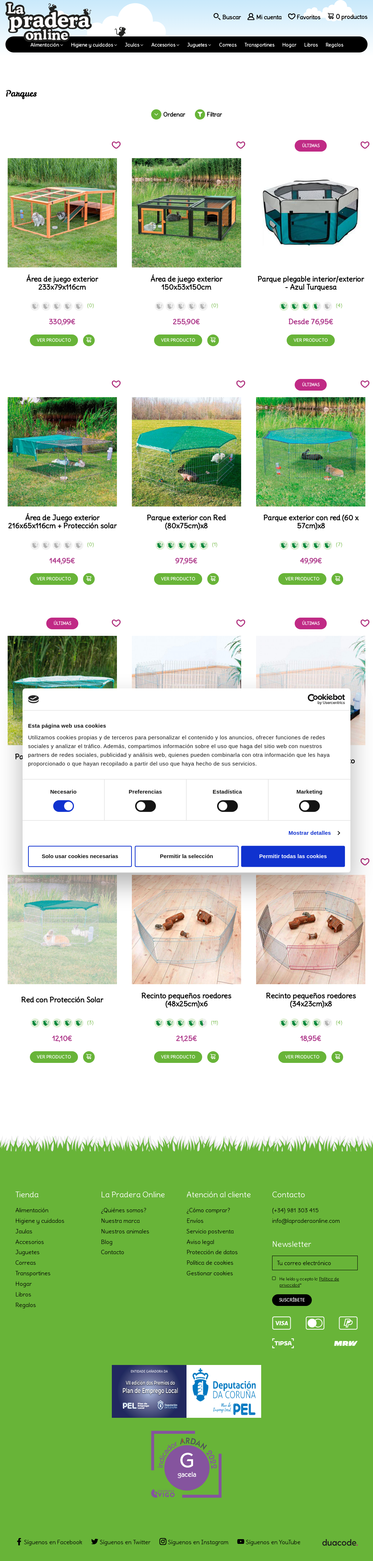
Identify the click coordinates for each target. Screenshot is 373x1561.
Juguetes (197, 45)
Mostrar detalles (309, 833)
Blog (107, 1241)
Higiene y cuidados (92, 45)
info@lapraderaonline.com (306, 1220)
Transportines (259, 45)
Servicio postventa (210, 1231)
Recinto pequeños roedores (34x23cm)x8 (311, 1000)
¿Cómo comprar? (208, 1210)
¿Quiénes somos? (123, 1210)
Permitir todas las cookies (293, 856)
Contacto (112, 1252)
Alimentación (44, 45)
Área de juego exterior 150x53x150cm (186, 283)
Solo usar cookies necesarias (80, 856)
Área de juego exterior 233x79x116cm (62, 283)
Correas (227, 45)
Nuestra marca (120, 1220)
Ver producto (54, 340)
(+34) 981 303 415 (295, 1210)
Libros (311, 45)
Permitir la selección (186, 856)
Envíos (195, 1220)
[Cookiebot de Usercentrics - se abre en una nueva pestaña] (313, 699)
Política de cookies (209, 1262)
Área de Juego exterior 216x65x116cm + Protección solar (62, 522)
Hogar (289, 45)
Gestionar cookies (209, 1273)
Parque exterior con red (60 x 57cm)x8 (310, 522)
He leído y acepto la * (309, 1282)
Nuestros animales (125, 1231)
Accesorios (163, 45)
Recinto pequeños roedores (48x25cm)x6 (186, 1000)
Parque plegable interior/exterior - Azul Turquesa (311, 283)
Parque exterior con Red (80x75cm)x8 (186, 522)
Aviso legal (200, 1241)
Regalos (334, 45)
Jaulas (132, 45)
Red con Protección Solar (62, 1000)
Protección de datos (212, 1252)
